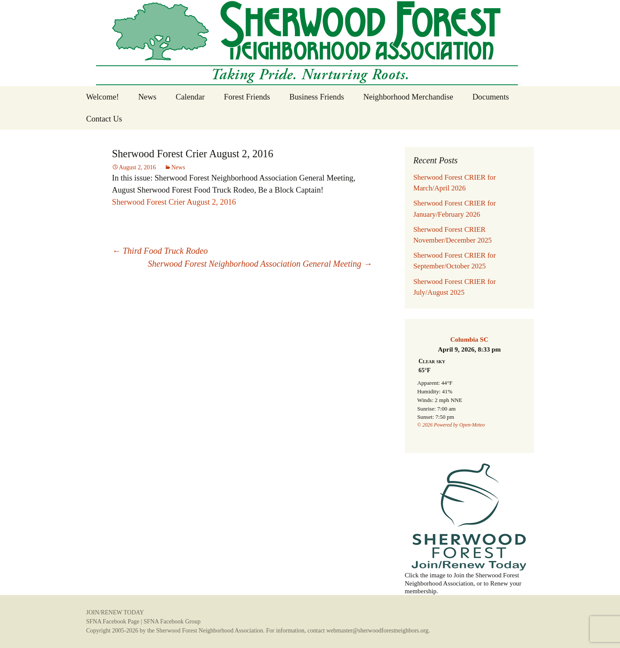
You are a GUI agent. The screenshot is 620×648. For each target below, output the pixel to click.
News (147, 96)
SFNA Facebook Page (113, 621)
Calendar (190, 96)
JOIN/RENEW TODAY (115, 612)
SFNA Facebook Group (171, 621)
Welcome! (102, 96)
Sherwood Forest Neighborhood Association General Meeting (260, 263)
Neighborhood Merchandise (408, 96)
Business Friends (316, 96)
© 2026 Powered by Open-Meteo (451, 425)
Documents (490, 96)
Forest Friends (247, 96)
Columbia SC (469, 339)
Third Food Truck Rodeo (160, 250)
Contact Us (104, 118)
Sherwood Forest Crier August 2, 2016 (174, 201)
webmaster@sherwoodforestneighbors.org (377, 630)
